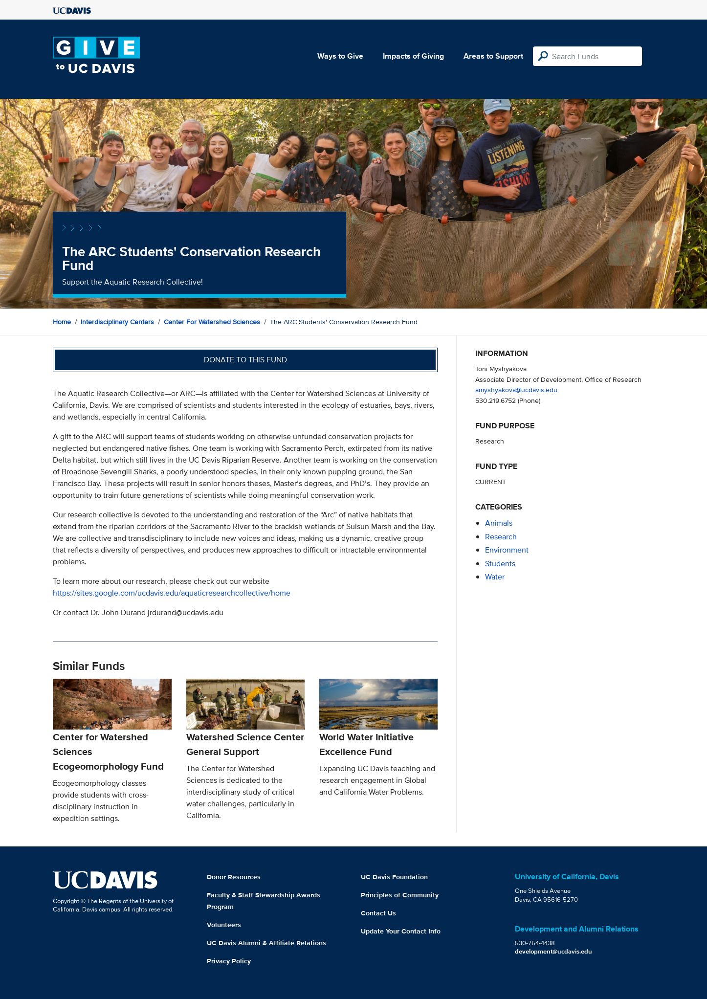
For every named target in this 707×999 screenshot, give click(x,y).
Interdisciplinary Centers (117, 322)
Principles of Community (400, 895)
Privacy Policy (229, 961)
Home (62, 322)
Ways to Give (340, 56)
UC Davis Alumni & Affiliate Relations (266, 943)
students (500, 563)
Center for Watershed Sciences (212, 322)
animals (498, 523)
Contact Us (378, 913)
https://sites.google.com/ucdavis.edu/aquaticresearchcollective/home (171, 593)
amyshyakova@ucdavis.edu (516, 389)
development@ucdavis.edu (553, 951)
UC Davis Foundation (394, 877)
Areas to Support (493, 56)
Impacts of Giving (413, 56)
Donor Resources (234, 877)
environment (507, 549)
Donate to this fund (245, 359)
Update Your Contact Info (401, 931)
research (501, 536)
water (495, 576)
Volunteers (224, 925)
